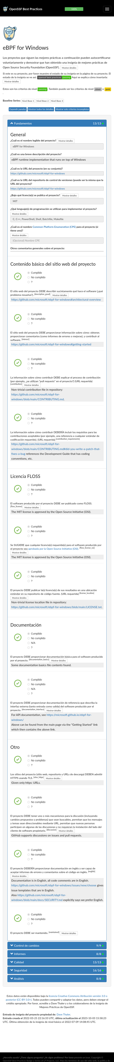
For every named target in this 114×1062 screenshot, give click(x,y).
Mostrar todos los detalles (40, 109)
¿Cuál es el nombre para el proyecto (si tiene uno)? (54, 228)
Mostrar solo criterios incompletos (72, 109)
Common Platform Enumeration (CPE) (54, 226)
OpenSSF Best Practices (25, 9)
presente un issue (82, 1057)
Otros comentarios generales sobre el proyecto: (37, 248)
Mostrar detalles (69, 68)
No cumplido (29, 277)
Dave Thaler (63, 1014)
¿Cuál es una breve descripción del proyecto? (36, 154)
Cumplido (29, 272)
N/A (29, 642)
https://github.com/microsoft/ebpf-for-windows (38, 173)
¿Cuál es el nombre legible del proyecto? (33, 140)
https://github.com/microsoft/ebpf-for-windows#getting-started (51, 344)
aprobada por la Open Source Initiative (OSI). (53, 548)
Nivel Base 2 (42, 100)
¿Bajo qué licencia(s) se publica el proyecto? (35, 195)
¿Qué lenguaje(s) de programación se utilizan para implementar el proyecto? (53, 208)
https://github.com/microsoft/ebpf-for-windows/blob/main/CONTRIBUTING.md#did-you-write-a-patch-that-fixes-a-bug (55, 448)
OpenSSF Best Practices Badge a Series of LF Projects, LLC (31, 1060)
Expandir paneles (17, 109)
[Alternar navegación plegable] (107, 9)
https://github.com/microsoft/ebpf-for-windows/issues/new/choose (53, 885)
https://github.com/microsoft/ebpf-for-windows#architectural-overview (56, 299)
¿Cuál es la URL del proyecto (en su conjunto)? (36, 168)
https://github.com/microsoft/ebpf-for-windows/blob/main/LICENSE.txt (56, 607)
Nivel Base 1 (28, 100)
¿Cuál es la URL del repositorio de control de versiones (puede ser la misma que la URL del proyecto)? (56, 181)
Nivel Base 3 (57, 100)
